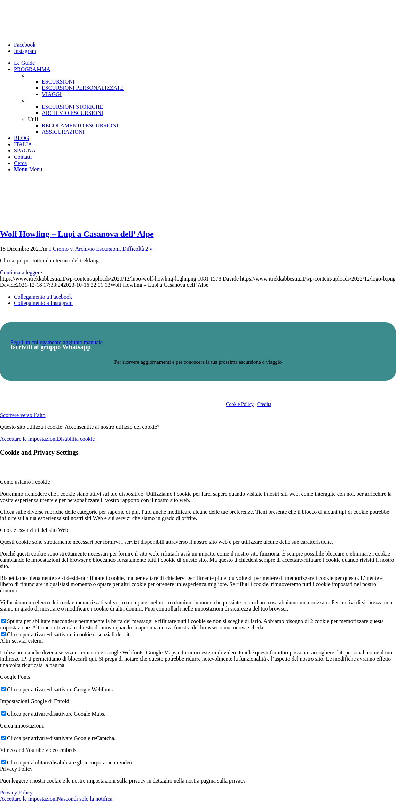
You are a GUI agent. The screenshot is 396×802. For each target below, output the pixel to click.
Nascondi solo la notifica (84, 799)
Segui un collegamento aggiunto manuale (56, 342)
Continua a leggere (21, 272)
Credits (264, 404)
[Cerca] (20, 163)
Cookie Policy (240, 404)
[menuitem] (205, 63)
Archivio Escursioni (97, 249)
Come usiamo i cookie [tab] (25, 482)
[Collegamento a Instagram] (25, 51)
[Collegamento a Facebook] (24, 45)
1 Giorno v (60, 249)
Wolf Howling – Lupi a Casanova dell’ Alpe (77, 233)
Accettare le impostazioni (28, 439)
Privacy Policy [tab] (16, 769)
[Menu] (28, 169)
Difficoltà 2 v (137, 249)
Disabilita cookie (76, 439)
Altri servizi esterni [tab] (21, 641)
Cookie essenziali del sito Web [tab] (34, 530)
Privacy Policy (16, 792)
